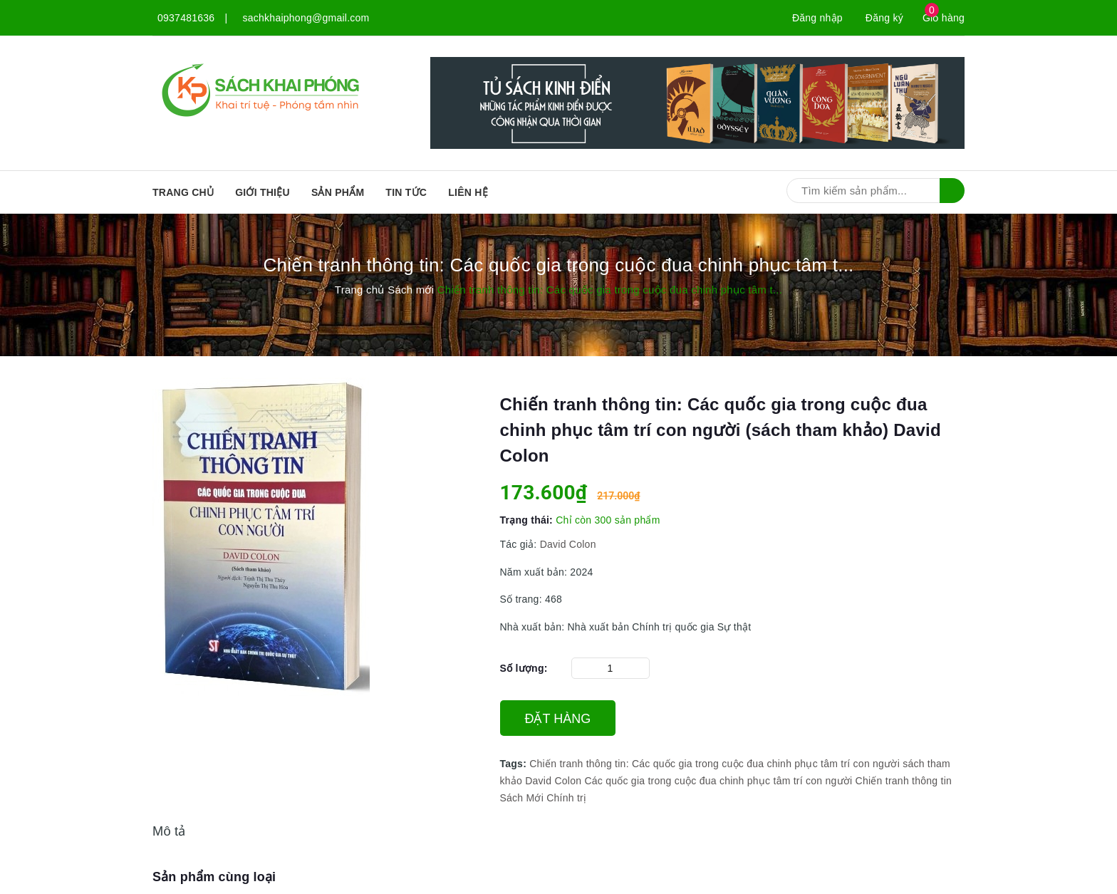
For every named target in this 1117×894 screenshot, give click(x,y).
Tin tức (406, 192)
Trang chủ (183, 192)
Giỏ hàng (944, 18)
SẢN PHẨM (337, 192)
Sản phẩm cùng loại (214, 877)
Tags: (515, 763)
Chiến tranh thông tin (904, 780)
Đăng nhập (817, 18)
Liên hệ (468, 192)
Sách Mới (522, 798)
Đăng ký (884, 18)
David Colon (568, 544)
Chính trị (566, 798)
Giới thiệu (262, 192)
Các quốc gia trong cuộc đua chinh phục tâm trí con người (718, 780)
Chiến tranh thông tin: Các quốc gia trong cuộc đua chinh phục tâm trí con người (714, 763)
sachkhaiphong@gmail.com (306, 18)
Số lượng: (524, 668)
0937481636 (185, 18)
